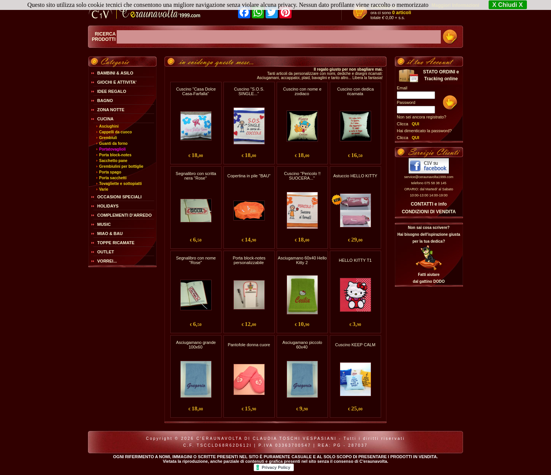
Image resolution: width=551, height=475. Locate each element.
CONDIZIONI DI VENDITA (429, 211)
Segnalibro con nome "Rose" (196, 260)
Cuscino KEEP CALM (355, 344)
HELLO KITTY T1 (355, 260)
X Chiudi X (507, 5)
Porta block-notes (115, 155)
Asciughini (109, 126)
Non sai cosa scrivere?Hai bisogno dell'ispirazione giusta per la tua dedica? (428, 234)
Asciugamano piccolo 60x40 (302, 344)
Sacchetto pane (113, 161)
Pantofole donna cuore (249, 344)
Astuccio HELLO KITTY (355, 175)
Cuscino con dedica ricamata (355, 91)
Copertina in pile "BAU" (249, 175)
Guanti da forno (113, 143)
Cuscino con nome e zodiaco (302, 91)
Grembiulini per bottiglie (121, 166)
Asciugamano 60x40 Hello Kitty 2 (302, 260)
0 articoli (401, 12)
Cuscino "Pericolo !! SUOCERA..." (302, 175)
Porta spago (110, 172)
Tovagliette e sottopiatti (120, 184)
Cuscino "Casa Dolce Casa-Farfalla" (196, 91)
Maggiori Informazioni (455, 5)
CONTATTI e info (429, 204)
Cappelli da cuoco (115, 132)
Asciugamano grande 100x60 (196, 344)
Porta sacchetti (113, 178)
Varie (103, 189)
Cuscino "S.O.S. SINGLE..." (249, 91)
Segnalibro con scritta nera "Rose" (196, 175)
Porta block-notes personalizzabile (249, 260)
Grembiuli (108, 138)
